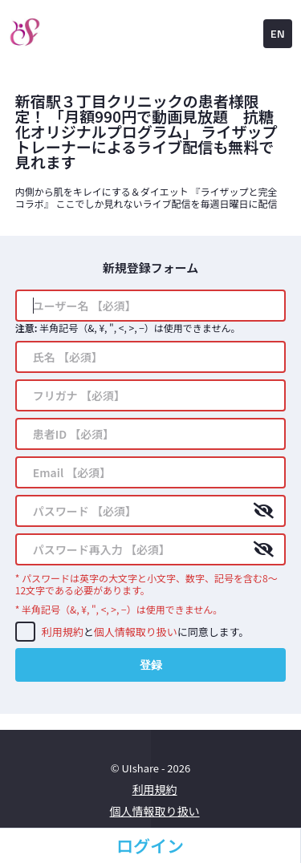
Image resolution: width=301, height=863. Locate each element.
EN (277, 33)
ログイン (150, 845)
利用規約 (62, 631)
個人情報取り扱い (135, 631)
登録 (151, 664)
